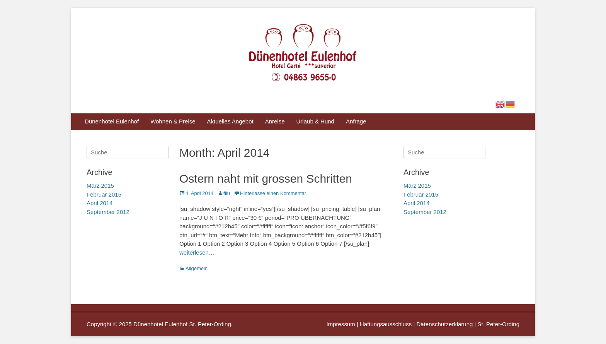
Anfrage (356, 121)
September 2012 (424, 212)
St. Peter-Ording (498, 324)
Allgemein (197, 268)
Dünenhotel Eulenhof (112, 121)
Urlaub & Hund (315, 121)
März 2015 (417, 185)
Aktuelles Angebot (230, 121)
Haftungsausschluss (386, 324)
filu (226, 193)
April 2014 (416, 203)
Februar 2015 (420, 194)
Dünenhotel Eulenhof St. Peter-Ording (182, 324)
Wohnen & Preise (172, 121)
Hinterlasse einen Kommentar (273, 193)
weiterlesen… (196, 252)
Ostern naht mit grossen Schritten (265, 178)
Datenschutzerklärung (444, 324)
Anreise (275, 121)
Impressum (341, 324)
